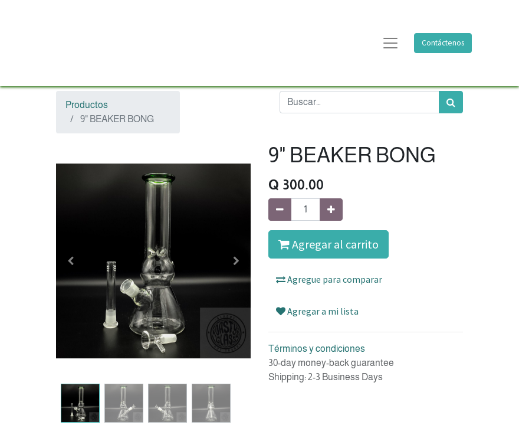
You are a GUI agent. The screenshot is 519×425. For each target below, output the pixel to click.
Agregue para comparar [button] (329, 279)
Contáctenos (443, 43)
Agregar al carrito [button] (328, 244)
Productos (86, 105)
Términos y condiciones (316, 349)
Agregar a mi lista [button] (317, 311)
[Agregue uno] (331, 209)
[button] (71, 261)
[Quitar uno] (279, 209)
